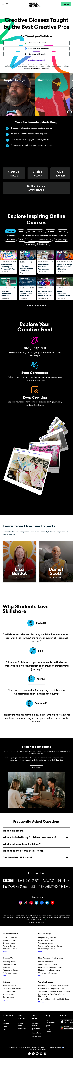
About (5, 1021)
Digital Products (49, 1027)
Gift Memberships (50, 1022)
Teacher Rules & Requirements (36, 1035)
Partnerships (22, 1029)
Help (28, 1048)
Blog (4, 1030)
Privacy (34, 1048)
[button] (3, 4)
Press (5, 1027)
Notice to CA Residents (37, 1050)
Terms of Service (32, 65)
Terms (42, 1048)
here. (44, 920)
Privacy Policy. (45, 68)
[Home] (34, 4)
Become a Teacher (35, 1025)
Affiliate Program (20, 1025)
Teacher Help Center (36, 1030)
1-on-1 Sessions (48, 1031)
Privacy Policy (44, 65)
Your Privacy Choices (55, 1048)
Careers (6, 1024)
